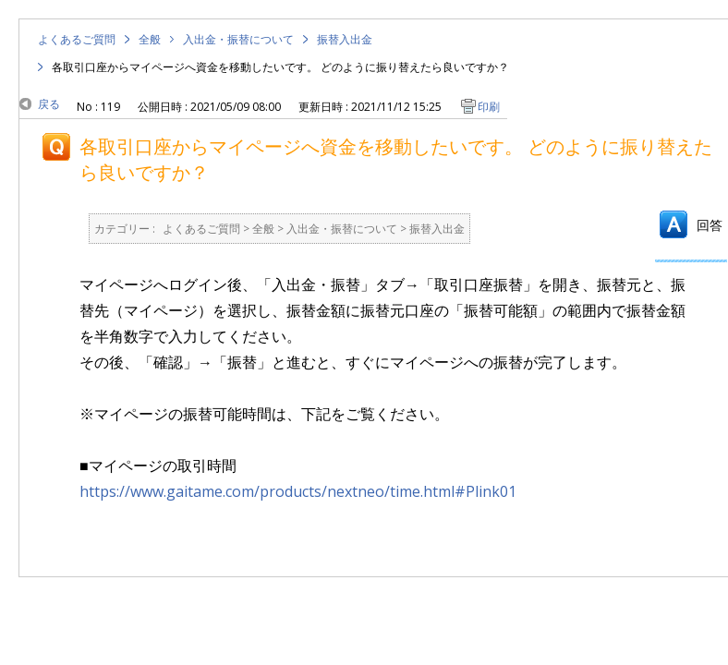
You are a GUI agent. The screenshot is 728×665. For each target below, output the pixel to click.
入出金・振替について (238, 39)
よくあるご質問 (76, 39)
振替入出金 (344, 39)
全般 (150, 39)
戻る (49, 104)
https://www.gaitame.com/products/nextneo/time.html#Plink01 (297, 491)
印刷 (489, 107)
